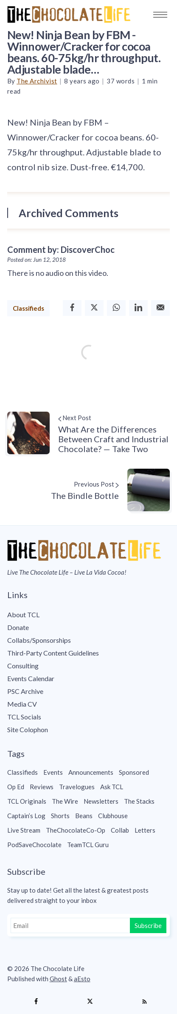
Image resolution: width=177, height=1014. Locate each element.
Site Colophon (27, 729)
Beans (84, 815)
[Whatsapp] (116, 308)
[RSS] (144, 1002)
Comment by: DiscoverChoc (61, 249)
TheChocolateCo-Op (75, 830)
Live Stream (23, 830)
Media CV (22, 704)
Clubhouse (113, 815)
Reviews (41, 787)
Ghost (58, 978)
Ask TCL (111, 787)
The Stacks (139, 801)
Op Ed (15, 787)
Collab (120, 830)
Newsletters (101, 801)
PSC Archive (25, 691)
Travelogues (77, 787)
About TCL (23, 614)
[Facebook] (72, 308)
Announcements (90, 772)
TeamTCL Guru (88, 844)
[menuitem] (88, 614)
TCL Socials (24, 717)
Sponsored (134, 772)
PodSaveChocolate (34, 844)
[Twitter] (94, 308)
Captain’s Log (26, 815)
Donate (18, 627)
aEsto (82, 978)
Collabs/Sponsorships (39, 640)
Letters (145, 830)
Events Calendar (30, 678)
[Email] (160, 308)
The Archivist (37, 81)
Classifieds (28, 308)
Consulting (23, 666)
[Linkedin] (138, 308)
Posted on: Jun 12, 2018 (36, 259)
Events (53, 772)
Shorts (60, 815)
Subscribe (148, 925)
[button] (160, 14)
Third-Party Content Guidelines (53, 653)
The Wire (65, 801)
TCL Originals (26, 801)
